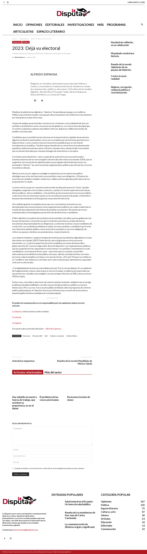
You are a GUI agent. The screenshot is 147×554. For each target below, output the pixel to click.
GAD (46, 336)
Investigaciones (81, 24)
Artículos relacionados (28, 372)
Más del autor (53, 372)
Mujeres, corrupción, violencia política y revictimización (121, 90)
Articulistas (23, 31)
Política (26, 42)
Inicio (18, 24)
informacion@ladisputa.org (26, 530)
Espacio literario (51, 31)
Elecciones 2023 (37, 336)
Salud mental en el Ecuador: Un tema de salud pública (79, 503)
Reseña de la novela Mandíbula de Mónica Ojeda (74, 362)
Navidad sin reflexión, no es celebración (122, 43)
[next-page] (17, 413)
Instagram (16, 323)
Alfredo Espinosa (20, 57)
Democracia (26, 336)
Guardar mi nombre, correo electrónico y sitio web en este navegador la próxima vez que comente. (49, 468)
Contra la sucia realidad (118, 77)
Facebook (16, 317)
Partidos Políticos (71, 336)
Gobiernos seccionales (57, 336)
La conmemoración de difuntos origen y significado (80, 525)
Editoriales (54, 24)
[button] (142, 25)
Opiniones (34, 24)
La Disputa (17, 311)
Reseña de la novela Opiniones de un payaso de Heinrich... (121, 67)
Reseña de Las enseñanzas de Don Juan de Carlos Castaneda (80, 515)
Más (100, 24)
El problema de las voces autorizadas (49, 398)
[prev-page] (13, 413)
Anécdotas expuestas (23, 360)
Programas (116, 24)
